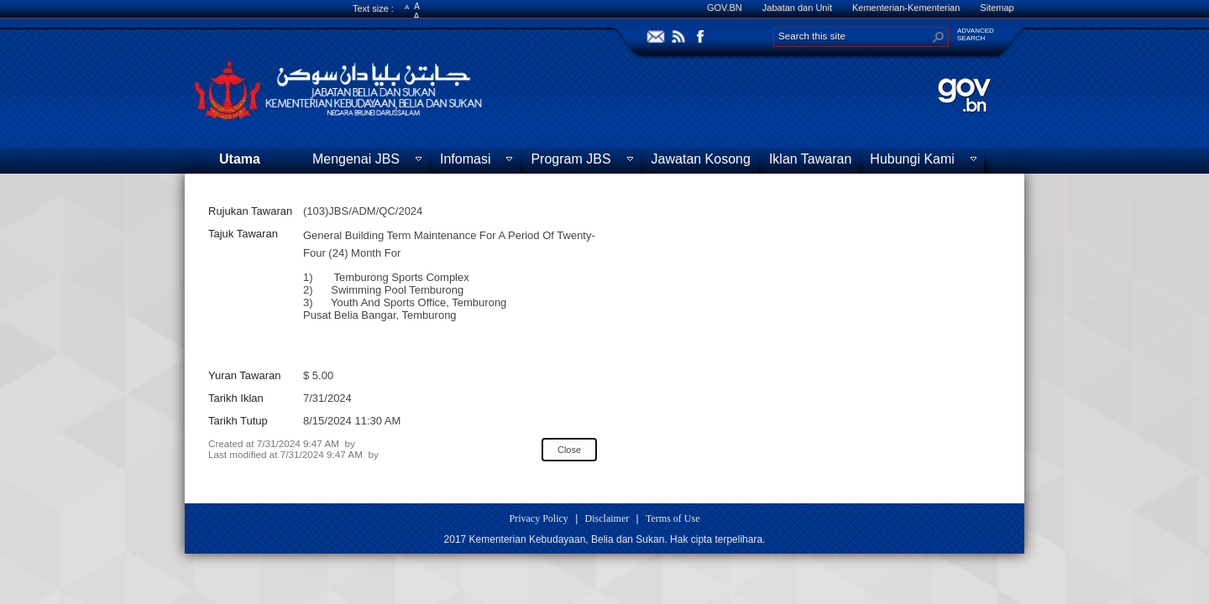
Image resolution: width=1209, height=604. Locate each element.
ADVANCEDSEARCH (975, 34)
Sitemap (996, 8)
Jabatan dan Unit (797, 8)
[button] (938, 37)
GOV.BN (724, 8)
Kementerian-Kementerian (906, 8)
